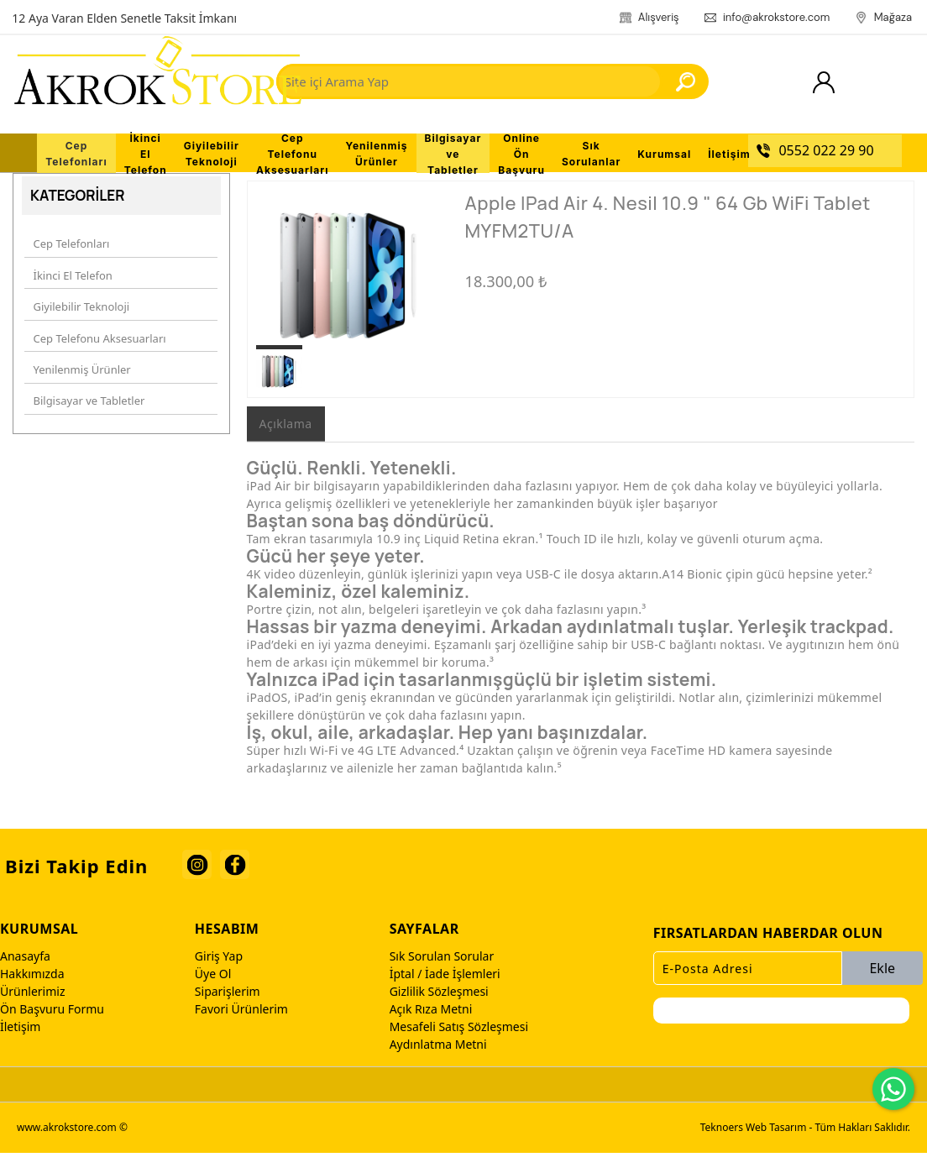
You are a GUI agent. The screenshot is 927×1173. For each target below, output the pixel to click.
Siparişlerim (227, 1011)
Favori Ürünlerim (241, 1029)
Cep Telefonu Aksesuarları (96, 337)
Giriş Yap (219, 976)
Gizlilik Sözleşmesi (439, 1011)
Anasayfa (25, 976)
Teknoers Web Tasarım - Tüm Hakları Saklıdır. (805, 1147)
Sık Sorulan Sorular (442, 976)
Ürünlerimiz (32, 1011)
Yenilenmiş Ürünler (79, 363)
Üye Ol (213, 994)
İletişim (20, 1047)
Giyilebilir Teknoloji (78, 312)
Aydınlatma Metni (438, 1064)
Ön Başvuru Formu (52, 1029)
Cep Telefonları (68, 261)
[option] (348, 287)
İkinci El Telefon (69, 286)
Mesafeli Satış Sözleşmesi (459, 1047)
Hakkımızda (32, 994)
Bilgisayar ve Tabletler (86, 388)
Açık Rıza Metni (431, 1029)
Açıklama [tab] (285, 444)
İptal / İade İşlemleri (445, 994)
